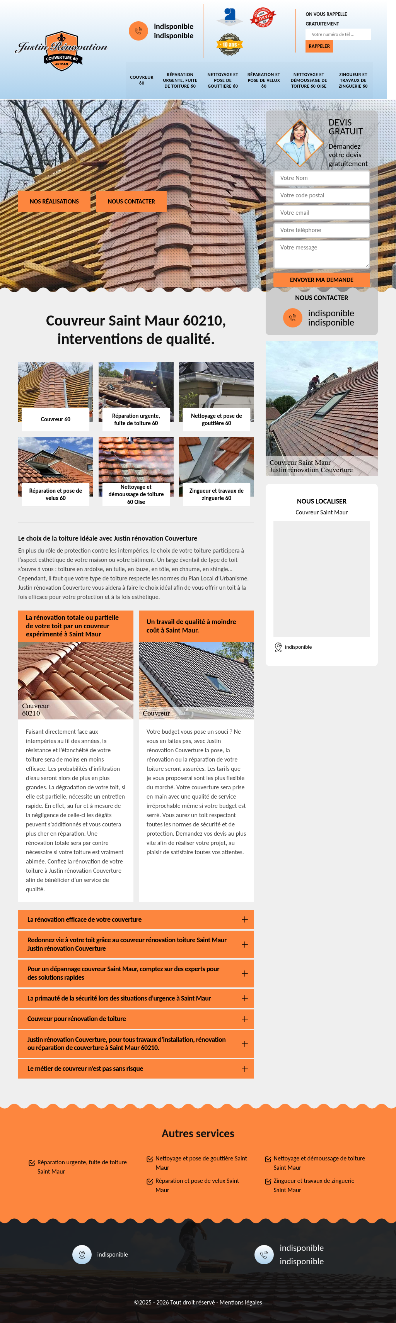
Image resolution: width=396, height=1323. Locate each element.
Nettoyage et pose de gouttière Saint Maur (201, 1163)
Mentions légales (241, 1302)
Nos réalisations (54, 201)
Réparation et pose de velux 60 (268, 80)
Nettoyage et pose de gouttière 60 (227, 80)
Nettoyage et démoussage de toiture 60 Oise (313, 80)
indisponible (178, 26)
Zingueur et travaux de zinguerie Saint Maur (314, 1185)
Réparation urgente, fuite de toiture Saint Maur (82, 1166)
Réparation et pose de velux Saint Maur (197, 1185)
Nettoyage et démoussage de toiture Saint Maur (319, 1163)
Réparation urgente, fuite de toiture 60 (184, 80)
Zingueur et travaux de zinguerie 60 (357, 80)
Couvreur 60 (146, 80)
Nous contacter (131, 201)
